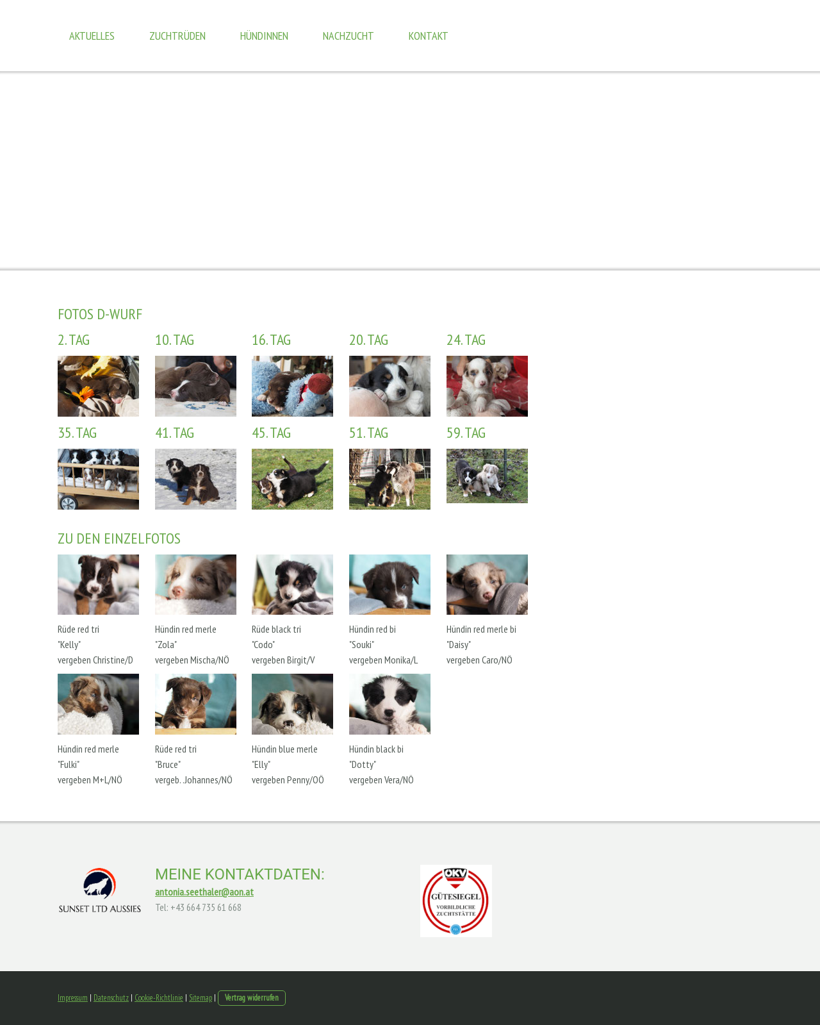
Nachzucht (348, 35)
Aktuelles (92, 35)
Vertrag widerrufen (252, 997)
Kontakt (428, 35)
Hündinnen (264, 35)
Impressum (73, 997)
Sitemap (200, 997)
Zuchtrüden (177, 35)
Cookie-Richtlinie (159, 997)
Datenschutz (111, 997)
